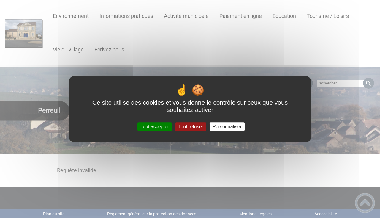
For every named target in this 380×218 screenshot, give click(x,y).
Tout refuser (190, 126)
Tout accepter (154, 126)
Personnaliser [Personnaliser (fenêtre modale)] (227, 126)
